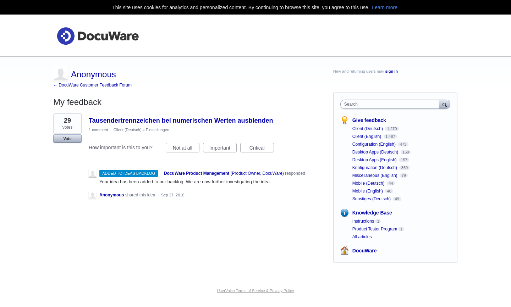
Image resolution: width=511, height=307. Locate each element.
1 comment (98, 130)
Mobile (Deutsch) (369, 183)
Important (223, 149)
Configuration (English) (374, 144)
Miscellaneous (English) (375, 175)
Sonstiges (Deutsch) (372, 198)
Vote (67, 138)
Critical (261, 149)
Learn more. (385, 7)
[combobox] (391, 104)
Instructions (363, 221)
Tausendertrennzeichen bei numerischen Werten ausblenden (181, 120)
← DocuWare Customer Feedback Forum (92, 85)
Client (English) (367, 136)
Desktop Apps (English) (375, 159)
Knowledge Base (372, 213)
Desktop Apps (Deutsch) (376, 152)
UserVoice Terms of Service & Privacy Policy (255, 291)
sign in (391, 71)
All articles (362, 236)
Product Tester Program (374, 229)
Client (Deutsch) (128, 130)
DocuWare (364, 250)
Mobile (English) (368, 191)
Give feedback (369, 120)
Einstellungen (157, 130)
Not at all (186, 149)
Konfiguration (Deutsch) (375, 167)
